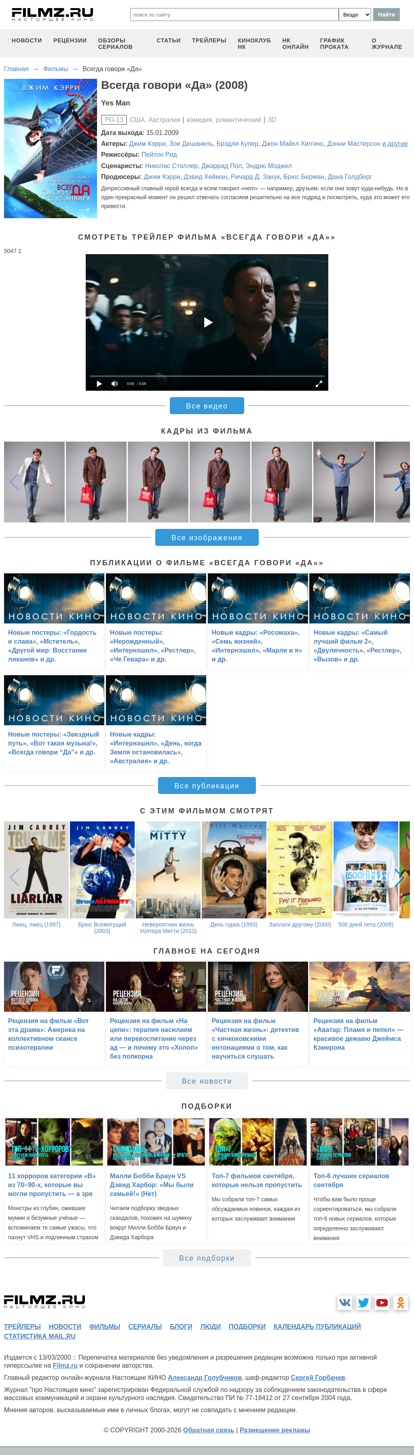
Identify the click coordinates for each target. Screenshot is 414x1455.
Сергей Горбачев (318, 1377)
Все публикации (207, 786)
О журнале (387, 43)
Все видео (207, 406)
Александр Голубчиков (205, 1377)
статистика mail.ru (40, 1336)
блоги (181, 1326)
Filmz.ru (65, 1365)
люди (211, 1326)
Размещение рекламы (275, 1430)
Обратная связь (208, 1430)
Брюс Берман (303, 176)
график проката (334, 43)
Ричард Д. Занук (255, 176)
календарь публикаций (317, 1326)
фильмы (104, 1326)
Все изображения (207, 538)
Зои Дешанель (191, 143)
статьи (168, 40)
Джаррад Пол (221, 165)
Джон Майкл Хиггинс (293, 143)
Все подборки (207, 1258)
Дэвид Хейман (205, 176)
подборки (247, 1326)
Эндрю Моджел (268, 165)
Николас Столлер (171, 165)
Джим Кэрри (147, 143)
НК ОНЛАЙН (296, 43)
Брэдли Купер (237, 143)
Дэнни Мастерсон (353, 143)
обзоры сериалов (115, 43)
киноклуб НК (254, 43)
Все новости (207, 1081)
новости (27, 40)
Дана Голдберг (350, 176)
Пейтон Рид (159, 154)
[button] (399, 482)
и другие (395, 143)
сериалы (145, 1326)
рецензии (70, 40)
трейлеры (209, 40)
